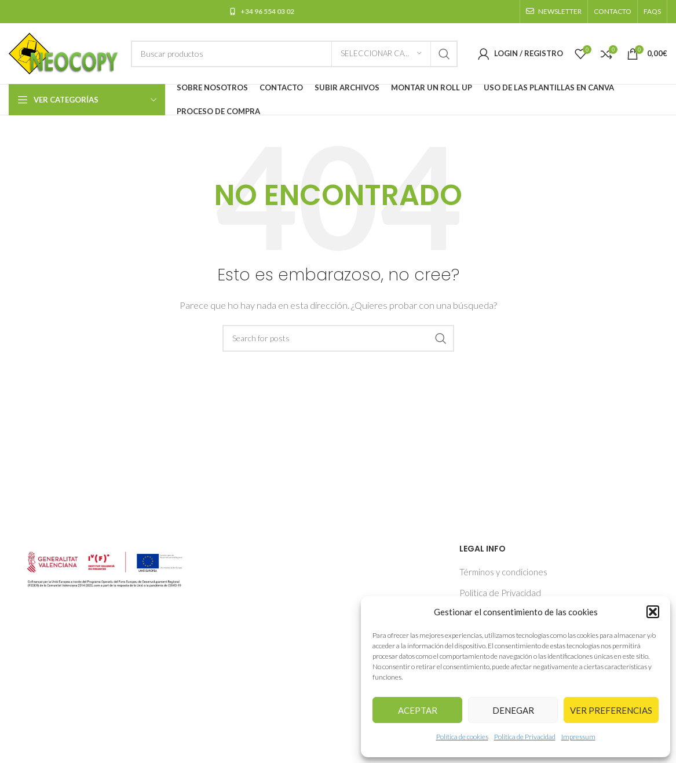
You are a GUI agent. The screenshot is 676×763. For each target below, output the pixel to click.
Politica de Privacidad (525, 736)
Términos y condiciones (503, 572)
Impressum (578, 736)
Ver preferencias (611, 710)
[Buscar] (294, 54)
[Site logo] (64, 52)
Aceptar (417, 710)
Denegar (513, 710)
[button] (653, 612)
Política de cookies (462, 736)
